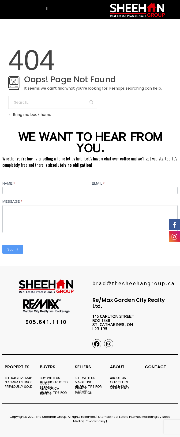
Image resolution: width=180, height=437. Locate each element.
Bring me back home (29, 114)
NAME (8, 183)
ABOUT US (118, 378)
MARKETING (84, 382)
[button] (47, 8)
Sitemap (104, 416)
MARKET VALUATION (83, 392)
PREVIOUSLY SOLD (19, 386)
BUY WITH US (50, 378)
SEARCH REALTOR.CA (49, 388)
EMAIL (98, 183)
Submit (12, 249)
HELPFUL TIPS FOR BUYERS (53, 393)
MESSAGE (12, 201)
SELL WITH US (85, 378)
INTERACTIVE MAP (18, 378)
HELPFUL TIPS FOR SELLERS (88, 387)
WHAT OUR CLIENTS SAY (119, 387)
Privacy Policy (95, 421)
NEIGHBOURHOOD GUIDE (54, 382)
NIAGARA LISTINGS (19, 382)
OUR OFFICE (119, 382)
